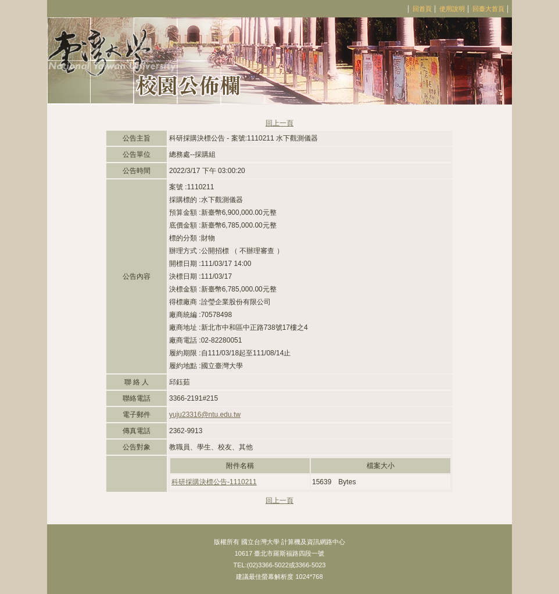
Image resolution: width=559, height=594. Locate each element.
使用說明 (452, 8)
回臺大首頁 (488, 8)
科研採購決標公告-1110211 (214, 482)
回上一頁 (279, 123)
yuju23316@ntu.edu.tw (205, 415)
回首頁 (422, 8)
